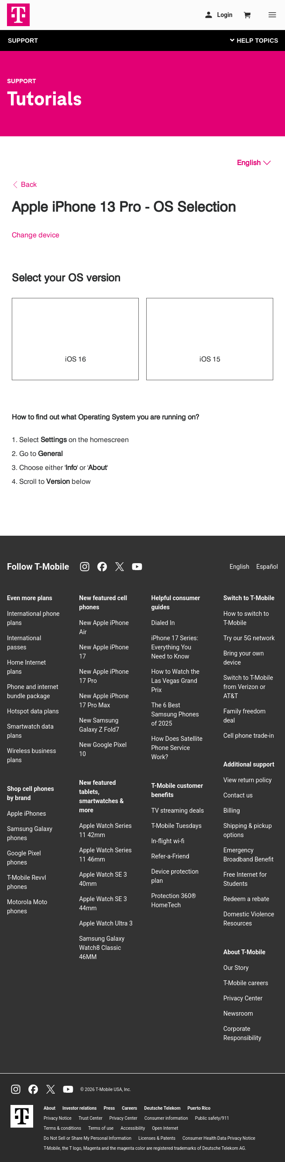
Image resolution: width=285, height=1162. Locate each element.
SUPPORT (23, 40)
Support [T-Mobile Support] (21, 81)
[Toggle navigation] (252, 40)
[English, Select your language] (253, 163)
